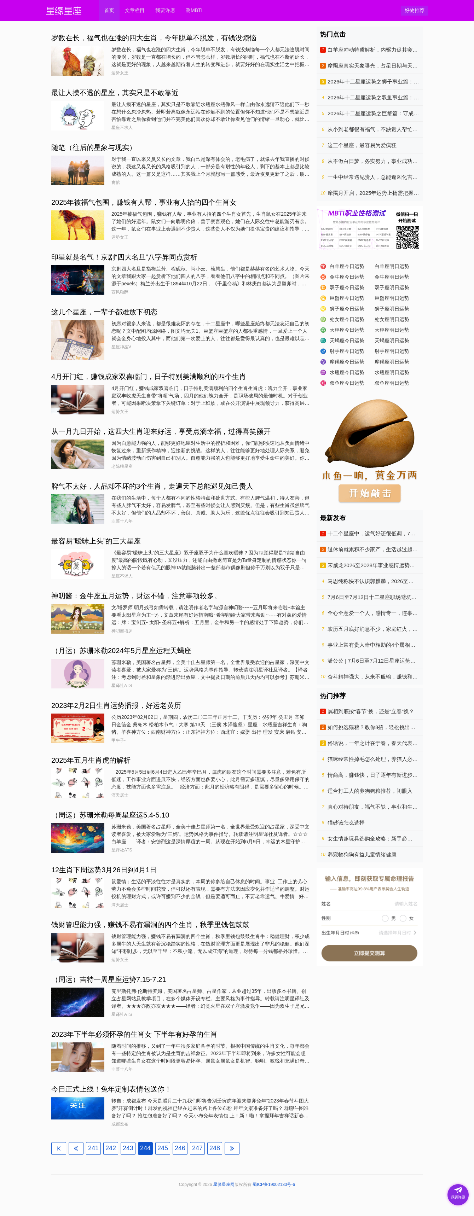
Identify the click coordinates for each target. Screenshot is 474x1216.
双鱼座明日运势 (392, 383)
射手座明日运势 (392, 351)
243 (128, 1148)
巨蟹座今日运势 (347, 298)
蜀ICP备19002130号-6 (274, 1184)
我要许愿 (165, 10)
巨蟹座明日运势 (392, 298)
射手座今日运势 (347, 351)
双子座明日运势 (392, 287)
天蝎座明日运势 (392, 340)
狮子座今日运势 (347, 309)
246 (180, 1148)
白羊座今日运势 (347, 266)
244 (145, 1148)
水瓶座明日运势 (392, 372)
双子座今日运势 (347, 287)
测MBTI (194, 10)
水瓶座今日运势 (347, 372)
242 (110, 1148)
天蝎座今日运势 (347, 340)
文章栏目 (135, 10)
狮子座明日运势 (392, 309)
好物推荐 (414, 10)
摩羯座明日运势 (392, 362)
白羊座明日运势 (392, 266)
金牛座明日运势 (392, 277)
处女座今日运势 (347, 319)
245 (162, 1148)
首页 (109, 10)
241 (93, 1148)
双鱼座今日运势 (347, 383)
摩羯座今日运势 (347, 362)
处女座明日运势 (392, 319)
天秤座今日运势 (347, 330)
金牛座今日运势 (347, 277)
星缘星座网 (224, 1184)
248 (214, 1148)
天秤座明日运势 (392, 330)
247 (197, 1148)
